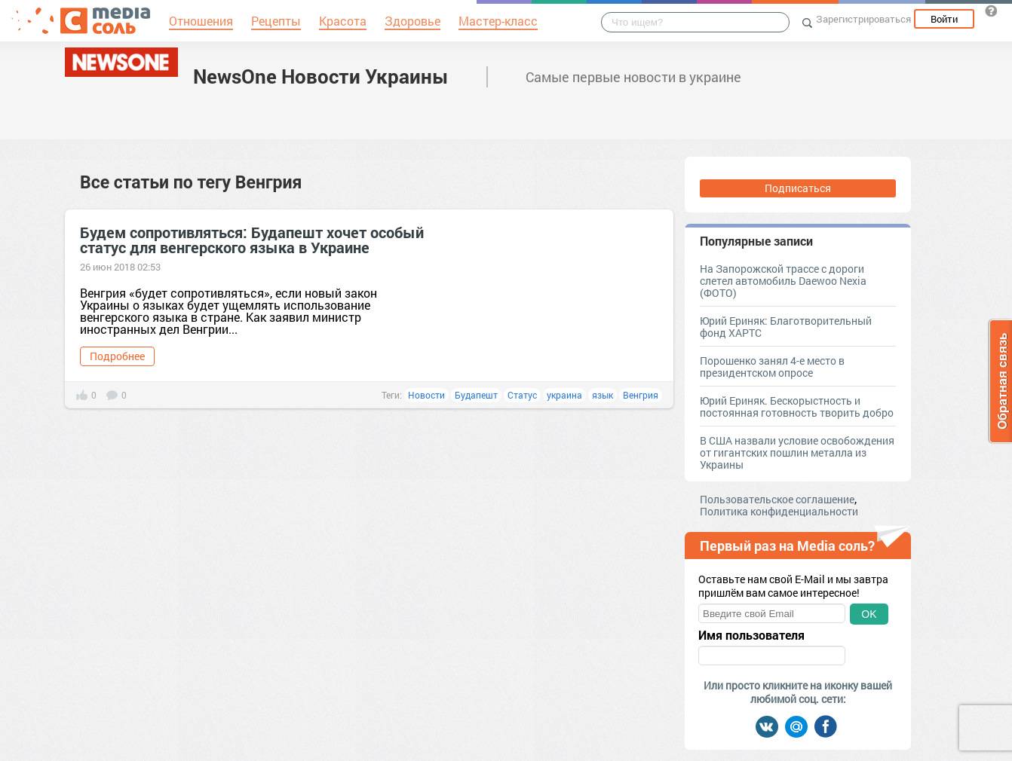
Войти (944, 19)
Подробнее (117, 356)
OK (868, 614)
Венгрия (640, 395)
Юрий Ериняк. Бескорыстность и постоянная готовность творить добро (797, 406)
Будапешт (476, 395)
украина (564, 395)
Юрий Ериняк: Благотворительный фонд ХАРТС (786, 326)
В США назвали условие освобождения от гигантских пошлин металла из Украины (797, 452)
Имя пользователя (751, 635)
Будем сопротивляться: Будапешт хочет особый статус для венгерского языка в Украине (252, 240)
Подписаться (798, 188)
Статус (522, 395)
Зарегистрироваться (863, 19)
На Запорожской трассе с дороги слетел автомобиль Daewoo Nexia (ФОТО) (783, 280)
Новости (426, 395)
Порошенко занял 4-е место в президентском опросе (772, 366)
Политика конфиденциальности (779, 511)
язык (602, 395)
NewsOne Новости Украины (321, 76)
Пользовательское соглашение (777, 499)
